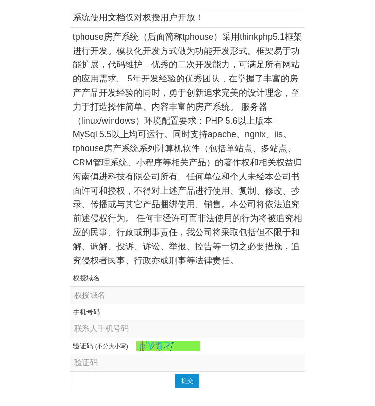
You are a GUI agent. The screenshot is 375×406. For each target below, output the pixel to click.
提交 (187, 380)
